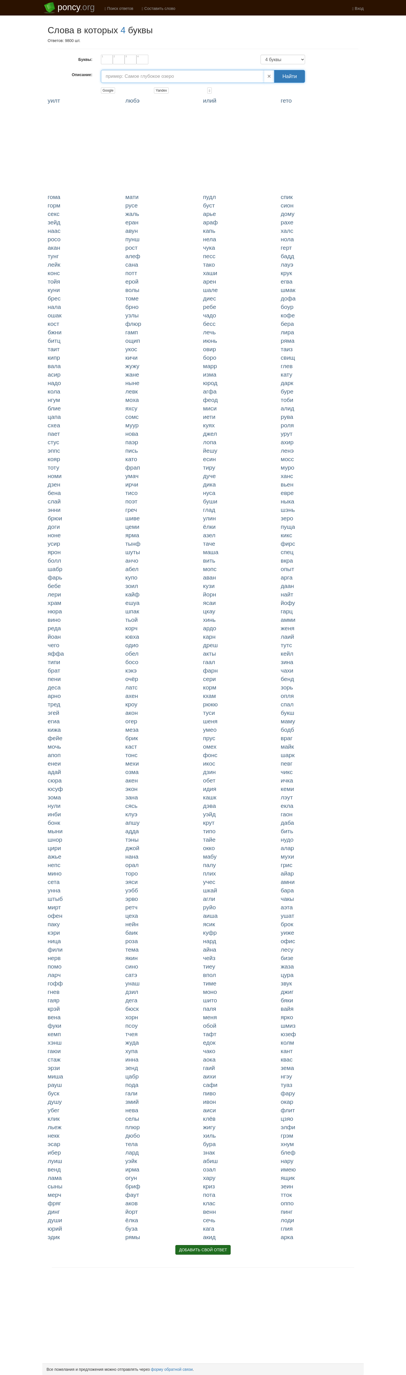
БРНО (132, 307)
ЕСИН (209, 459)
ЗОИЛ (131, 586)
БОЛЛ (54, 560)
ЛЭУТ (287, 797)
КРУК (286, 273)
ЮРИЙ (55, 1228)
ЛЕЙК (54, 264)
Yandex (161, 90)
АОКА (209, 1059)
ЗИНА (287, 662)
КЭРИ (54, 932)
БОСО (131, 662)
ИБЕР (54, 1152)
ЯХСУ (131, 408)
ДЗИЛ (131, 992)
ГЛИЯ (287, 1228)
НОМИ (54, 476)
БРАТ (54, 670)
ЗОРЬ (287, 687)
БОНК (54, 822)
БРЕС (54, 298)
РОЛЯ (287, 425)
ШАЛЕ (210, 290)
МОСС (287, 459)
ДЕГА (131, 1000)
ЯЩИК (288, 1178)
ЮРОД (210, 383)
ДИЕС (209, 298)
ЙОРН (209, 594)
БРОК (287, 924)
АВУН (131, 230)
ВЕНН (209, 1211)
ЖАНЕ (132, 374)
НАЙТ (287, 594)
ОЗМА (132, 772)
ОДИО (132, 645)
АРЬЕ (209, 214)
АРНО (54, 696)
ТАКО (209, 264)
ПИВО (209, 1093)
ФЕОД (210, 400)
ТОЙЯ (54, 281)
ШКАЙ (210, 890)
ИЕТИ (209, 417)
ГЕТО (286, 100)
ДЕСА (54, 687)
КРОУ (131, 704)
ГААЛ (209, 662)
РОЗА (131, 941)
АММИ (288, 619)
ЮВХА (132, 636)
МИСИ (210, 408)
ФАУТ (132, 1194)
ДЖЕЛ (210, 433)
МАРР (210, 366)
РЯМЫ (132, 1237)
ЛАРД (132, 1152)
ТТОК (286, 1194)
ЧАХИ (287, 670)
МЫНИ (55, 831)
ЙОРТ (131, 1211)
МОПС (210, 569)
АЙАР (287, 873)
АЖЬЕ (54, 856)
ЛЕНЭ (287, 450)
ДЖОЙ (132, 848)
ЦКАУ (209, 611)
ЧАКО (209, 1051)
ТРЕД (54, 704)
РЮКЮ (210, 704)
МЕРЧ (54, 1194)
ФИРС (288, 543)
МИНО (54, 873)
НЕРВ (54, 958)
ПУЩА (288, 526)
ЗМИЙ (132, 1101)
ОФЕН (55, 915)
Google (108, 90)
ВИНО (54, 619)
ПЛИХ (209, 873)
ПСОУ (131, 1025)
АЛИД (287, 408)
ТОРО (131, 873)
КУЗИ (209, 586)
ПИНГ (287, 1211)
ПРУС (209, 738)
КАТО (131, 459)
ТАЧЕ (209, 543)
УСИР (54, 543)
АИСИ (209, 1110)
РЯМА (288, 340)
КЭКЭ (131, 670)
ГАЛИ (131, 1093)
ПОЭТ (131, 501)
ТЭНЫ (132, 839)
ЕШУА (132, 603)
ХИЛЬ (209, 1135)
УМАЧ (132, 476)
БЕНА (54, 493)
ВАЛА (54, 366)
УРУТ (287, 433)
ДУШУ (55, 1101)
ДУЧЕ (209, 476)
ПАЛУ (209, 865)
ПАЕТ (54, 433)
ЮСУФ (55, 789)
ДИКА (209, 484)
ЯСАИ (209, 603)
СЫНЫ (55, 1186)
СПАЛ (287, 704)
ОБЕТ (209, 780)
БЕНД (287, 679)
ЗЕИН (287, 1186)
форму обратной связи (172, 1369)
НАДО (54, 383)
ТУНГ (53, 256)
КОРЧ (131, 628)
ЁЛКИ (209, 526)
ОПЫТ (287, 569)
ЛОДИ (287, 1220)
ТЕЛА (131, 1144)
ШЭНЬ (288, 510)
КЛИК (54, 1118)
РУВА (287, 417)
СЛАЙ (54, 501)
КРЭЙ (54, 1008)
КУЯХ (209, 425)
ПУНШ (132, 239)
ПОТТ (131, 273)
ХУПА (131, 1051)
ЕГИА (54, 721)
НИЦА (54, 941)
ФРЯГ (54, 1203)
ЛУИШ (55, 1161)
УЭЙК (131, 1161)
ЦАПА (54, 417)
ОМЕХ (210, 746)
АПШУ (132, 822)
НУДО (287, 839)
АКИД (209, 1237)
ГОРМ (54, 205)
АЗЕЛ (209, 535)
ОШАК (54, 315)
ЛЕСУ (287, 949)
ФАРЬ (55, 577)
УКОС (131, 349)
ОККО (209, 848)
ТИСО (131, 493)
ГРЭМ (287, 1135)
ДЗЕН (54, 484)
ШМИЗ (288, 1025)
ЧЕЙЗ (209, 958)
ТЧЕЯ (131, 1034)
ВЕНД (54, 1169)
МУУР (132, 425)
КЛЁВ (209, 1118)
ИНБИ (54, 814)
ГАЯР (53, 1000)
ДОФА (288, 298)
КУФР (210, 932)
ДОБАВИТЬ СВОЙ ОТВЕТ (203, 1250)
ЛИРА (287, 332)
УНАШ (132, 983)
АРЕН (209, 281)
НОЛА (287, 239)
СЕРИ (209, 679)
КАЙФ (132, 594)
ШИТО (210, 1000)
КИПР (54, 357)
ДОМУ (288, 214)
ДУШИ (55, 1220)
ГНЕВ (53, 992)
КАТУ (286, 374)
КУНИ (54, 290)
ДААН (287, 586)
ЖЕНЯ (288, 628)
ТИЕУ (209, 966)
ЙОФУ (288, 603)
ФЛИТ (288, 1110)
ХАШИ (210, 273)
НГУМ (54, 400)
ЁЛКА (131, 1220)
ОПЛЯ (287, 696)
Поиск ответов (119, 8)
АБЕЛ (132, 569)
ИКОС (209, 763)
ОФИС (288, 941)
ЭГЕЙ (53, 712)
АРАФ (210, 222)
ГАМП (131, 332)
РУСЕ (131, 205)
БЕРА (287, 323)
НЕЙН (132, 924)
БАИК (131, 932)
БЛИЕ (54, 408)
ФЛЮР (133, 323)
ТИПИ (54, 662)
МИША (55, 1076)
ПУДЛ (209, 197)
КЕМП (54, 1034)
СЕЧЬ (209, 1220)
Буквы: (85, 59)
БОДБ (287, 729)
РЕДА (54, 628)
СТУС (53, 442)
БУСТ (209, 205)
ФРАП (132, 467)
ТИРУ (209, 467)
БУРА (209, 1144)
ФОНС (210, 755)
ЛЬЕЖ (54, 1127)
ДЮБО (132, 1135)
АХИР (287, 442)
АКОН (131, 712)
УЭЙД (209, 814)
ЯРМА (132, 535)
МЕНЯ (210, 1017)
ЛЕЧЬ (209, 332)
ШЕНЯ (210, 721)
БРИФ (132, 1186)
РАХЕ (287, 222)
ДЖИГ (287, 992)
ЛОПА (209, 442)
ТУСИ (209, 712)
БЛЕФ (288, 1152)
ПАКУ (54, 924)
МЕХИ (132, 763)
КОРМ (209, 687)
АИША (210, 915)
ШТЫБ (55, 899)
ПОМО (54, 966)
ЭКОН (131, 789)
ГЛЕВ (287, 366)
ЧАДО (209, 315)
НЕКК (53, 1135)
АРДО (209, 628)
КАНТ (287, 1051)
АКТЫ (209, 653)
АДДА (132, 831)
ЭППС (54, 450)
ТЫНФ (133, 543)
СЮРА (55, 780)
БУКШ (287, 712)
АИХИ (209, 1076)
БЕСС (209, 323)
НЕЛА (209, 239)
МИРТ (54, 907)
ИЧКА (287, 780)
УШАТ (287, 915)
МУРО (287, 467)
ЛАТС (131, 687)
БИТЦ (54, 340)
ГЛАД (209, 510)
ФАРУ (288, 1093)
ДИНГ (54, 1211)
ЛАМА (55, 1178)
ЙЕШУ (210, 450)
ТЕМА (132, 949)
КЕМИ (287, 789)
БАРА (287, 890)
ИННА (132, 1059)
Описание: (82, 74)
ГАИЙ (209, 1068)
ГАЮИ (54, 1051)
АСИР (54, 374)
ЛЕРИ (54, 594)
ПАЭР (131, 442)
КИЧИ (131, 357)
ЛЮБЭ (132, 100)
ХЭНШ (55, 1042)
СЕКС (53, 214)
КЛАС (209, 1203)
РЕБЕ (209, 307)
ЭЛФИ (288, 1127)
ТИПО (209, 831)
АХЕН (131, 696)
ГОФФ (55, 983)
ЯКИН (131, 958)
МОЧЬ (54, 746)
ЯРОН (54, 552)
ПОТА (209, 1194)
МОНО (210, 992)
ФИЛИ (55, 949)
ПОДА (132, 1085)
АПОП (54, 755)
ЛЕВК (131, 391)
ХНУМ (287, 1144)
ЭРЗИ (54, 1068)
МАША (211, 552)
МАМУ (288, 721)
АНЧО (131, 560)
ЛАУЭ (287, 264)
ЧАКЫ (287, 899)
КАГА (208, 1228)
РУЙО (209, 907)
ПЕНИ (54, 679)
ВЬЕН (287, 484)
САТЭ (131, 975)
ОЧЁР (131, 679)
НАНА (132, 856)
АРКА (287, 1237)
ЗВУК (286, 983)
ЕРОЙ (132, 281)
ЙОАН (54, 636)
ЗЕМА (287, 1068)
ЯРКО (287, 1017)
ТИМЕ (209, 983)
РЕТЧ (131, 907)
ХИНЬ (209, 619)
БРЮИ (55, 518)
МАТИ (132, 197)
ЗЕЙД (54, 222)
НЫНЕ (132, 383)
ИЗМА (209, 374)
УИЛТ (54, 100)
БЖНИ (54, 332)
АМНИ (288, 882)
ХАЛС (287, 230)
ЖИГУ (209, 1127)
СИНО (131, 966)
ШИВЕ (132, 518)
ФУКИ (54, 1025)
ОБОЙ (209, 1025)
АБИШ (210, 1161)
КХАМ (209, 696)
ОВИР (209, 349)
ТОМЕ (132, 298)
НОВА (131, 433)
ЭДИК (54, 1237)
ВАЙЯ (287, 1008)
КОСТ (53, 323)
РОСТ (131, 247)
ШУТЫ (132, 552)
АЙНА (209, 949)
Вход (358, 8)
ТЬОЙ (131, 619)
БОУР (287, 307)
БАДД (287, 256)
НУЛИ (54, 806)
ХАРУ (209, 1178)
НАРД (209, 941)
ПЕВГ (287, 763)
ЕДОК (209, 1042)
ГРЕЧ (131, 510)
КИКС (286, 535)
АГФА (210, 391)
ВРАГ (287, 738)
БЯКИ (287, 1000)
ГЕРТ (286, 247)
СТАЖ (54, 1059)
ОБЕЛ (132, 653)
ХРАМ (54, 603)
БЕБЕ (54, 586)
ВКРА (287, 560)
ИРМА (132, 1169)
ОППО (287, 1203)
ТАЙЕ (209, 839)
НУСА (209, 493)
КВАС (287, 1059)
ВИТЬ (209, 560)
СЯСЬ (131, 806)
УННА (54, 890)
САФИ (210, 1085)
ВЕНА (54, 1017)
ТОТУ (53, 467)
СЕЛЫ (132, 1118)
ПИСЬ (131, 450)
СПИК (287, 197)
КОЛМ (287, 1042)
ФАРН (210, 670)
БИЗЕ (287, 958)
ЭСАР (54, 1144)
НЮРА (55, 611)
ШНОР (55, 839)
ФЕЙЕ (55, 738)
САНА (131, 264)
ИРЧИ (131, 484)
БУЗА (131, 1228)
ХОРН (131, 1017)
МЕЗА (132, 729)
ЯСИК (209, 924)
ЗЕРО (287, 518)
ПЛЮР (132, 1127)
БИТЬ (287, 831)
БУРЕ (287, 391)
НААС (54, 230)
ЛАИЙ (287, 636)
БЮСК (132, 1008)
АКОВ (131, 1203)
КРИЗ (209, 1186)
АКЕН (131, 780)
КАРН (209, 636)
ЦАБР (132, 1076)
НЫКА (287, 501)
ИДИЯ (209, 789)
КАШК (209, 797)
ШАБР (55, 569)
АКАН (54, 247)
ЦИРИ (54, 848)
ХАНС (287, 476)
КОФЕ (288, 315)
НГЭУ (286, 1076)
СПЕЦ (287, 552)
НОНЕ (54, 535)
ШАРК (288, 755)
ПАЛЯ (209, 1008)
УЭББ (131, 890)
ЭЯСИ (131, 882)
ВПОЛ (209, 975)
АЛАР (287, 848)
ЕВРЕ (287, 493)
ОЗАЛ (209, 1169)
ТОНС (131, 755)
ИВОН (209, 1101)
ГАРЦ (287, 611)
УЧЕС (209, 882)
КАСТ (131, 746)
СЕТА (54, 882)
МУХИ (287, 856)
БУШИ (210, 501)
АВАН (209, 577)
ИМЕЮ (288, 1169)
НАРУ (287, 1161)
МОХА (132, 400)
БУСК (53, 1093)
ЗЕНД (131, 1068)
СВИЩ (288, 357)
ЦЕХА (131, 915)
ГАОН (287, 814)
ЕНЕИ (54, 763)
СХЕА (54, 425)
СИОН (287, 205)
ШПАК (132, 611)
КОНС (54, 273)
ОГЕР (131, 721)
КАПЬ (209, 230)
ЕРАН (132, 222)
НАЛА (54, 307)
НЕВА (131, 1110)
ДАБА (287, 822)
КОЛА (54, 391)
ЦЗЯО (287, 1118)
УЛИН (209, 518)
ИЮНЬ (210, 340)
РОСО (54, 239)
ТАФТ (210, 1034)
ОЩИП (132, 340)
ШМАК (288, 290)
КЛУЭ (131, 814)
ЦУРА (287, 975)
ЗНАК (209, 1152)
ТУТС (286, 645)
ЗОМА (54, 797)
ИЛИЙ (209, 100)
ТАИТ (53, 349)
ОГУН (131, 1178)
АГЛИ (209, 899)
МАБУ (210, 856)
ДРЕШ (210, 645)
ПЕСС (209, 256)
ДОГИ (54, 526)
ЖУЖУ (132, 366)
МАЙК (287, 746)
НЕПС (54, 865)
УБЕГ (53, 1110)
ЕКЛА (287, 806)
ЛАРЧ (54, 975)
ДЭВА (209, 806)
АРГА (287, 577)
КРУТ (209, 822)
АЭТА (287, 907)
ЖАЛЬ (132, 214)
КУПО (131, 577)
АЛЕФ (132, 256)
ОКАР (287, 1101)
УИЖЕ (287, 932)
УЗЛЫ (132, 315)
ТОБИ (287, 400)
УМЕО (210, 729)
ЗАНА (131, 797)
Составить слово (158, 8)
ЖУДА (132, 1042)
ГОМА (54, 197)
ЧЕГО (53, 645)
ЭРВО (131, 899)
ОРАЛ (132, 865)
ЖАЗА (287, 966)
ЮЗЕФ (288, 1034)
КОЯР (54, 459)
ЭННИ (54, 510)
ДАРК (287, 383)
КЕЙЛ (287, 653)
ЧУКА (209, 247)
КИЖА (54, 729)
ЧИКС (287, 772)
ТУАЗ (286, 1085)
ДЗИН (209, 772)
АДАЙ (54, 772)
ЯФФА (56, 653)
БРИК (131, 738)
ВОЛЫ (132, 290)
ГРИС (287, 865)
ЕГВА (287, 281)
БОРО (209, 357)
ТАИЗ (287, 349)
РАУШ (55, 1085)
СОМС (132, 417)
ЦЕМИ (132, 526)
